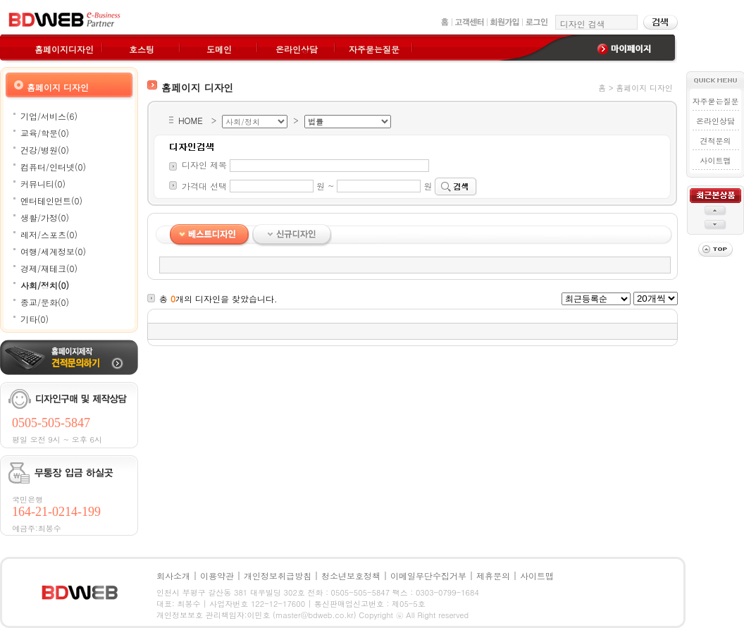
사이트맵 (715, 160)
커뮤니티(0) (43, 184)
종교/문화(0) (44, 302)
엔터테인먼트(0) (51, 201)
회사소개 (173, 575)
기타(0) (34, 319)
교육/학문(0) (44, 133)
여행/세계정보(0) (53, 251)
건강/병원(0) (44, 150)
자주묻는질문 (374, 49)
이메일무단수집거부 (428, 575)
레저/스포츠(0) (49, 234)
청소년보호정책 (350, 575)
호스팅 (141, 49)
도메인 (219, 49)
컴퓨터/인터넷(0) (53, 167)
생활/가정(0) (44, 217)
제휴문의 (493, 575)
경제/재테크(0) (49, 268)
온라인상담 (296, 49)
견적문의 (715, 140)
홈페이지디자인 (64, 49)
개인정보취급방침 (277, 575)
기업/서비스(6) (49, 116)
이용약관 (217, 575)
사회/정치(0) (44, 285)
